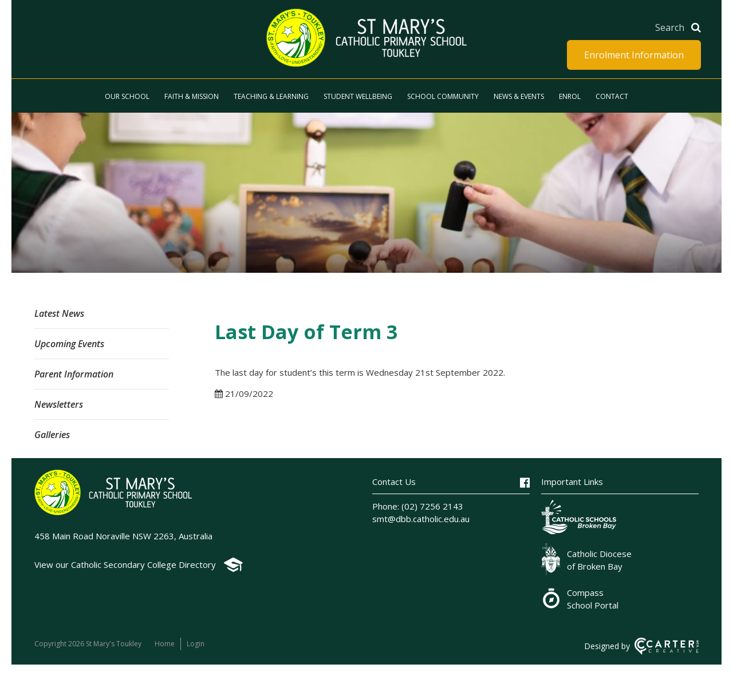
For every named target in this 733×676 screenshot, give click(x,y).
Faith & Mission (191, 96)
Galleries (52, 434)
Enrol (570, 96)
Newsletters (58, 404)
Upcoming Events (69, 343)
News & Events (519, 96)
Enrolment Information (634, 55)
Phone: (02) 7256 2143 (417, 506)
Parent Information (73, 374)
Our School (127, 96)
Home (165, 644)
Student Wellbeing (358, 96)
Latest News (59, 313)
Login (195, 644)
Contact (612, 96)
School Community (443, 96)
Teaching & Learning (271, 96)
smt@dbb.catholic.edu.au (421, 518)
